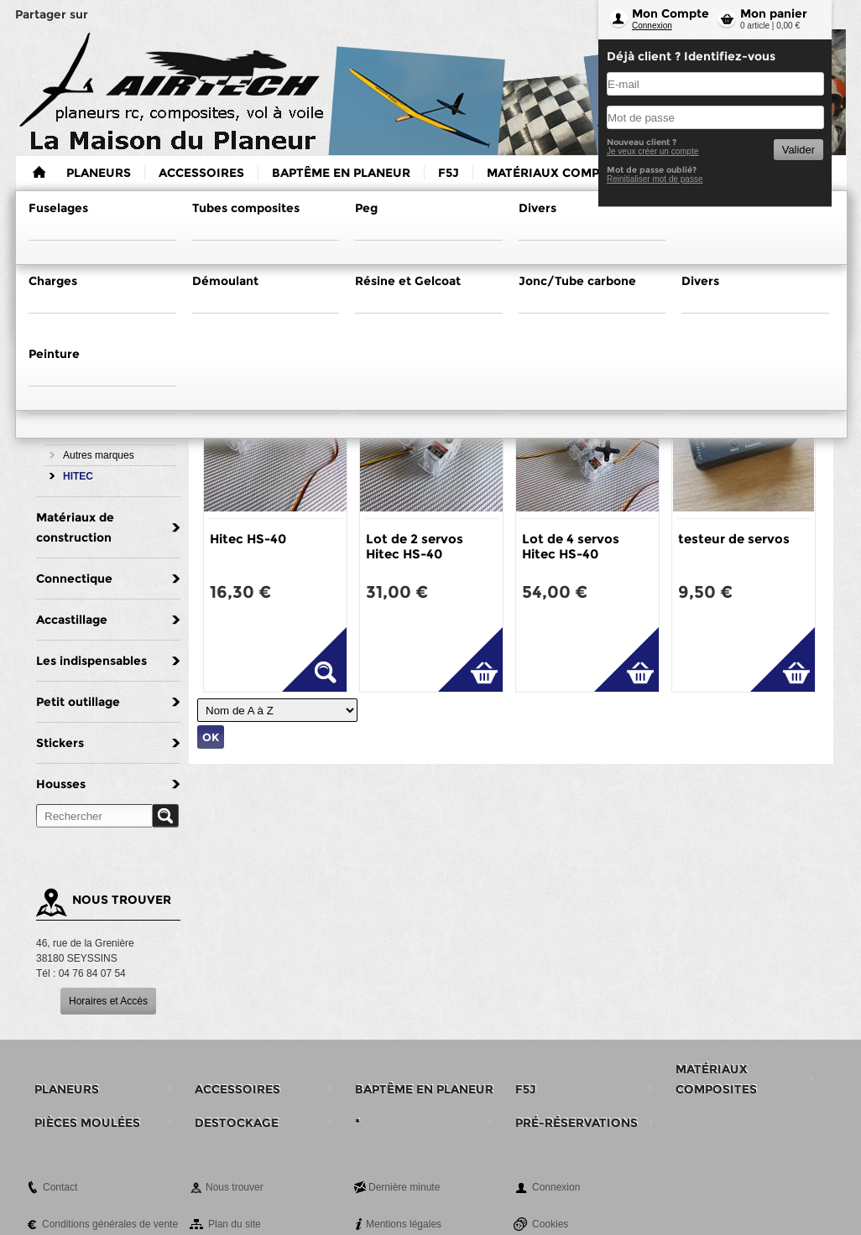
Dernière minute (404, 1187)
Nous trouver (235, 1187)
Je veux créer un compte (653, 151)
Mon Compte (670, 13)
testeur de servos (734, 539)
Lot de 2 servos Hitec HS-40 (414, 546)
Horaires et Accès (108, 1001)
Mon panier (773, 13)
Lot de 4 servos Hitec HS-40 (570, 546)
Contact (60, 1187)
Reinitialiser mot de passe (655, 179)
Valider (798, 149)
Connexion (652, 25)
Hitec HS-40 (248, 539)
